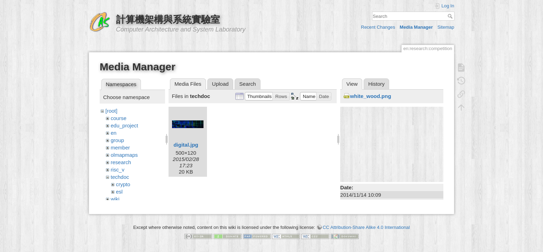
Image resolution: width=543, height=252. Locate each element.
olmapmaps (124, 155)
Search (451, 16)
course (119, 118)
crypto (123, 184)
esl (119, 192)
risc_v (117, 170)
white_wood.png (370, 96)
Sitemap (445, 27)
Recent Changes (378, 27)
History (376, 84)
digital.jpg (185, 145)
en (114, 133)
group (117, 140)
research (121, 162)
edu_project (124, 125)
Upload (220, 84)
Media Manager (416, 27)
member (120, 147)
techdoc (120, 177)
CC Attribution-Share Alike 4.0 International (366, 224)
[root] (111, 111)
